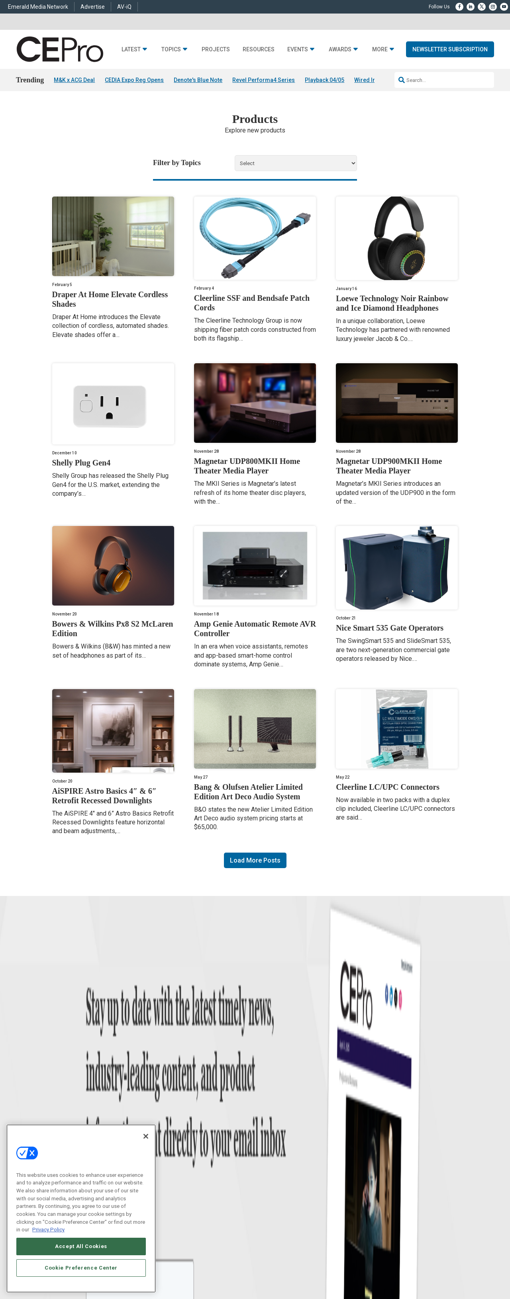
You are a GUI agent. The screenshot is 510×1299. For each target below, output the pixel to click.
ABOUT (169, 1229)
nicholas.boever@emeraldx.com (390, 1157)
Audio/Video (165, 1130)
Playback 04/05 (324, 80)
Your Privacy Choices (392, 1229)
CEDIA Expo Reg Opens (134, 80)
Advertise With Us (274, 1100)
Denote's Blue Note (198, 80)
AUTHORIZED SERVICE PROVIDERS (244, 1229)
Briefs (57, 1110)
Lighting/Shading (171, 1140)
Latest (131, 50)
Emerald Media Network (38, 7)
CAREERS (191, 1229)
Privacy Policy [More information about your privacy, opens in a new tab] (48, 1230)
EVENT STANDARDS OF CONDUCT (324, 1229)
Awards (340, 50)
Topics (171, 50)
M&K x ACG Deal (74, 80)
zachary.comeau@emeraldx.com (390, 1127)
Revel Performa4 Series (263, 80)
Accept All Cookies (81, 1246)
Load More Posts (255, 860)
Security (161, 1150)
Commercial (165, 1110)
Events (297, 50)
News (57, 1100)
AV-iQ (124, 7)
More (380, 50)
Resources (259, 50)
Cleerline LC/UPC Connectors (387, 787)
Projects (216, 50)
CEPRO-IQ (266, 1140)
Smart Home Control (174, 1120)
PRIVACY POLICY (436, 1236)
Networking (165, 1100)
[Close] (146, 1136)
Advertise (92, 7)
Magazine (265, 1120)
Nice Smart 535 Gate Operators (389, 627)
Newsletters (267, 1130)
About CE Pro (269, 1110)
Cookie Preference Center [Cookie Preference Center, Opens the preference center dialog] (81, 1268)
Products (60, 1120)
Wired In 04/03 (373, 80)
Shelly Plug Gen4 (81, 462)
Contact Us (369, 1168)
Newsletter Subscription (450, 49)
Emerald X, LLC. (400, 1217)
